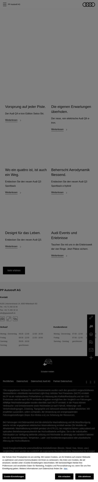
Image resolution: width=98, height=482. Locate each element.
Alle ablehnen (84, 478)
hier (65, 470)
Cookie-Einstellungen (14, 478)
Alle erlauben (64, 478)
